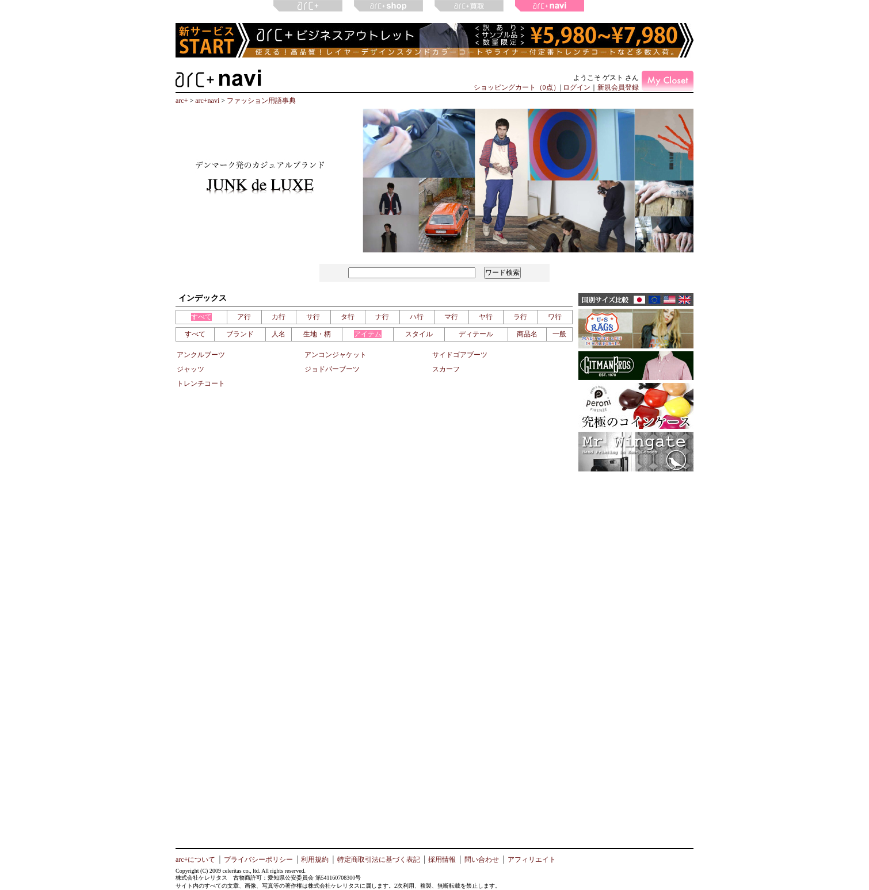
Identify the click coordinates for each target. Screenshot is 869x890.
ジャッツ (190, 369)
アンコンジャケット (335, 355)
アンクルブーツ (201, 355)
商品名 (527, 334)
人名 (278, 334)
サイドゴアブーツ (459, 355)
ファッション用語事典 (261, 101)
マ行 (451, 317)
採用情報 (442, 860)
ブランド (240, 334)
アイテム (368, 334)
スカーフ (446, 369)
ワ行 (555, 317)
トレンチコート (201, 383)
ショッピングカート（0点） (517, 87)
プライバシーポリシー (258, 860)
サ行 (313, 317)
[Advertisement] (636, 652)
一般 (559, 334)
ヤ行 (486, 317)
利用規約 (315, 860)
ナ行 (382, 317)
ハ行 (417, 317)
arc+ (182, 101)
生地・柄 (317, 334)
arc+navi (207, 101)
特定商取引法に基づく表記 (378, 860)
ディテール (476, 334)
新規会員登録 (618, 87)
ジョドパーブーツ (332, 369)
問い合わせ (481, 860)
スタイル (419, 334)
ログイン (576, 87)
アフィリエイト (532, 860)
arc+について (195, 860)
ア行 (244, 317)
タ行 (348, 317)
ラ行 (520, 317)
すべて (201, 317)
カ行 (278, 317)
